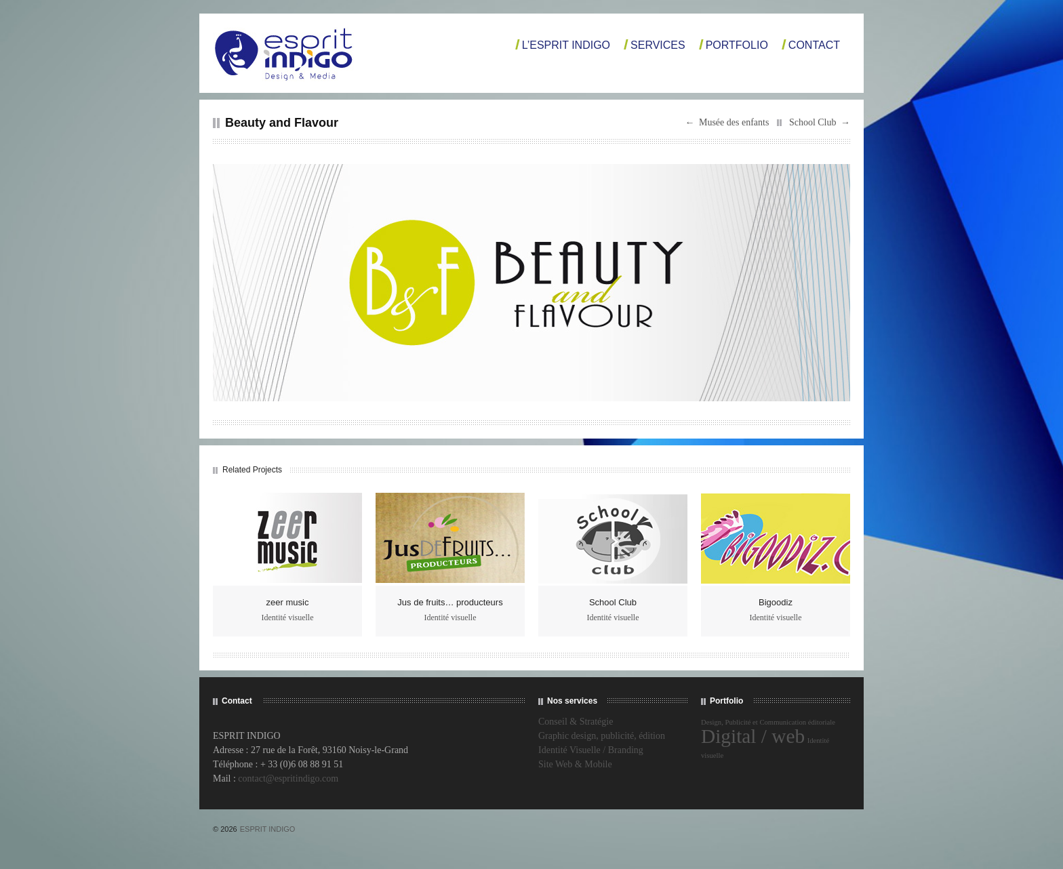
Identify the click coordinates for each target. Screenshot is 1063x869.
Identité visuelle (288, 617)
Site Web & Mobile (575, 764)
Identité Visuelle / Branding (590, 750)
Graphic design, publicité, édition (601, 736)
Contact (814, 45)
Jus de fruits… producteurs (449, 602)
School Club (813, 122)
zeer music (287, 602)
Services (657, 45)
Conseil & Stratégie (575, 721)
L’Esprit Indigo (566, 45)
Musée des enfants (734, 122)
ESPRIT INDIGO (268, 829)
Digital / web (753, 736)
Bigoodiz (776, 602)
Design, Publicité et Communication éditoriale (768, 722)
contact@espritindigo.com (288, 778)
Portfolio (737, 45)
